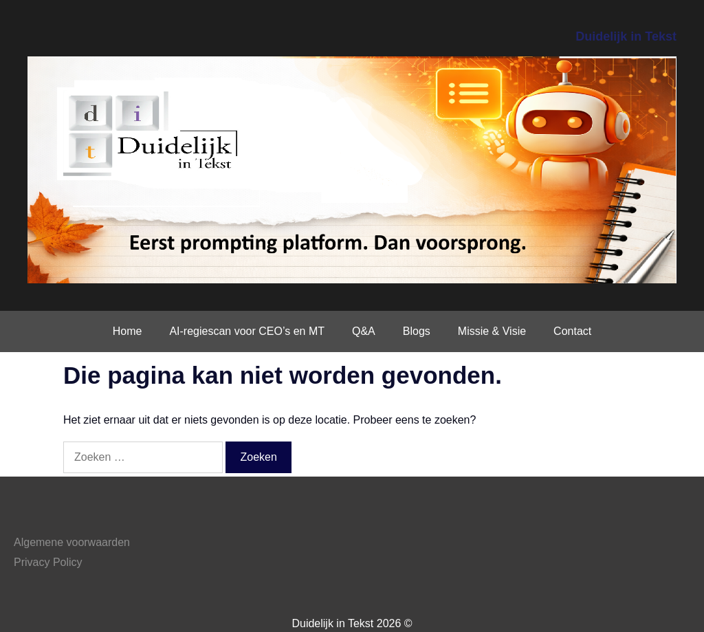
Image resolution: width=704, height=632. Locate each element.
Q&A (363, 331)
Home (127, 331)
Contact (572, 331)
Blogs (416, 331)
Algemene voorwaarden (72, 542)
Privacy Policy (48, 562)
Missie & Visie (492, 331)
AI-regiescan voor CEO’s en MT (246, 331)
